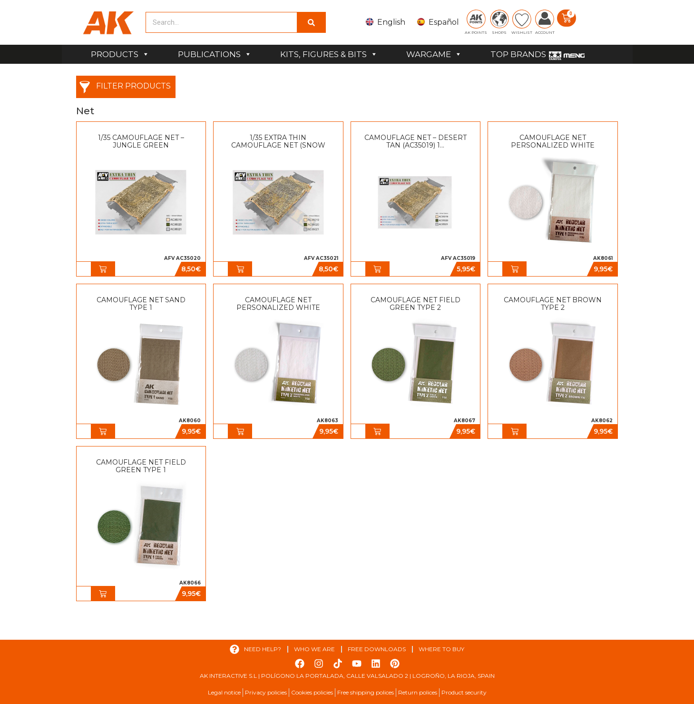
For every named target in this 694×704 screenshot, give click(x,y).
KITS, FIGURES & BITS (329, 54)
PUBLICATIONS (215, 54)
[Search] (311, 22)
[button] (102, 269)
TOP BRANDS (518, 54)
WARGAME (434, 54)
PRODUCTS (120, 54)
